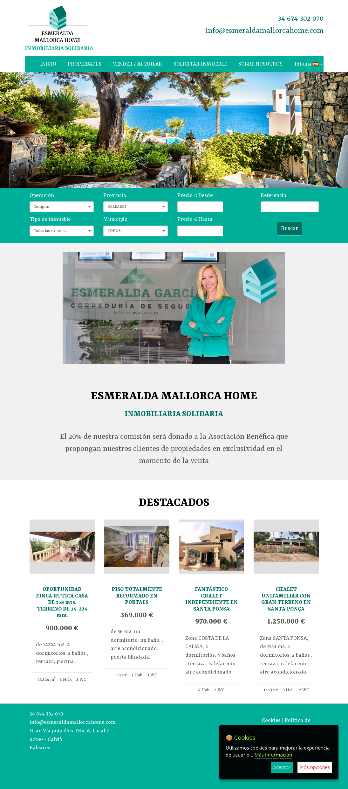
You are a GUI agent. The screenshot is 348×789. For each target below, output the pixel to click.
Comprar (62, 207)
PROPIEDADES (84, 64)
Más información (273, 754)
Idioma (309, 64)
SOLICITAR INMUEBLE (200, 64)
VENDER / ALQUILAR (137, 64)
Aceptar (281, 767)
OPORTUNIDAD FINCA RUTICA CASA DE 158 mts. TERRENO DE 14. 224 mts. (62, 602)
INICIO (48, 64)
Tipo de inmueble (50, 219)
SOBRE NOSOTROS (260, 64)
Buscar (289, 228)
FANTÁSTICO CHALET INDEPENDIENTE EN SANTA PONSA (211, 599)
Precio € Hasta (195, 219)
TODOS (136, 231)
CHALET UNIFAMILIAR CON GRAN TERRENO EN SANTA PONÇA (286, 599)
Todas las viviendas (62, 231)
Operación (42, 195)
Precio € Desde (195, 195)
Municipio (115, 219)
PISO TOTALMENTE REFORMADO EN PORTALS (137, 595)
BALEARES (136, 207)
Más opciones (315, 767)
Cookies (271, 720)
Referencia (273, 195)
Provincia (114, 195)
